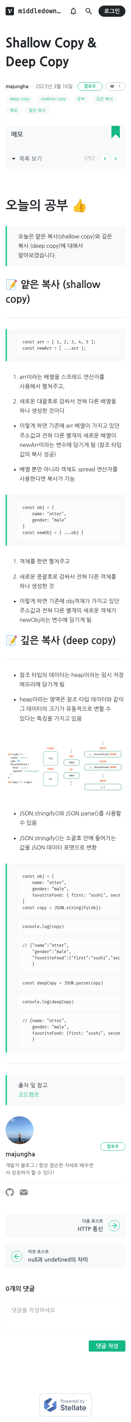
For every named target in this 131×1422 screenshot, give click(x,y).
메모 (14, 110)
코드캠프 (28, 1094)
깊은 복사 (104, 99)
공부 (81, 99)
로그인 (112, 11)
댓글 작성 (107, 1346)
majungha (17, 86)
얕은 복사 (37, 110)
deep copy (20, 99)
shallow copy (53, 99)
